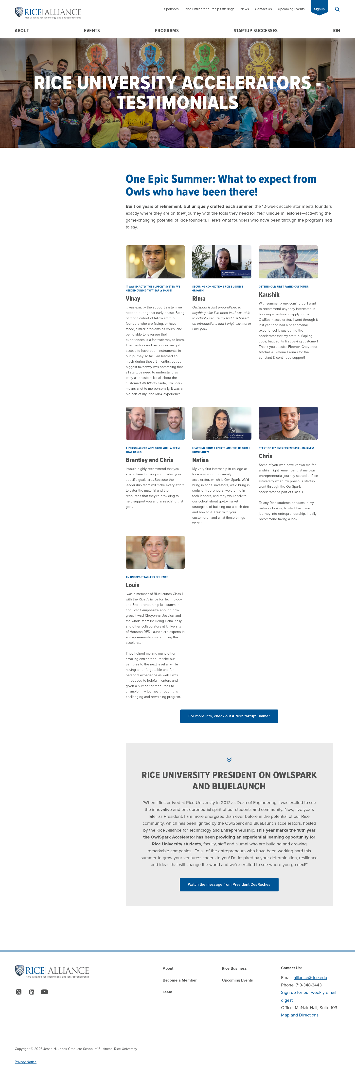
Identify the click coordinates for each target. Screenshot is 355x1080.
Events (92, 30)
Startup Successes (256, 30)
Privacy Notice (25, 1061)
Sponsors (171, 9)
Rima (199, 298)
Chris (265, 456)
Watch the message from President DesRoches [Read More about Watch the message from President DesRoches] (229, 884)
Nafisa (200, 460)
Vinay (133, 298)
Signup (319, 9)
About (22, 30)
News (244, 9)
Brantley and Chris (149, 460)
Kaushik (269, 294)
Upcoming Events (291, 9)
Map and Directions (300, 1015)
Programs (167, 30)
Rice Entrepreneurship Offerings (209, 9)
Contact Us (263, 9)
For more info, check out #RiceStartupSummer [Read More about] (229, 716)
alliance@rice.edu (310, 977)
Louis (132, 585)
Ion (336, 30)
